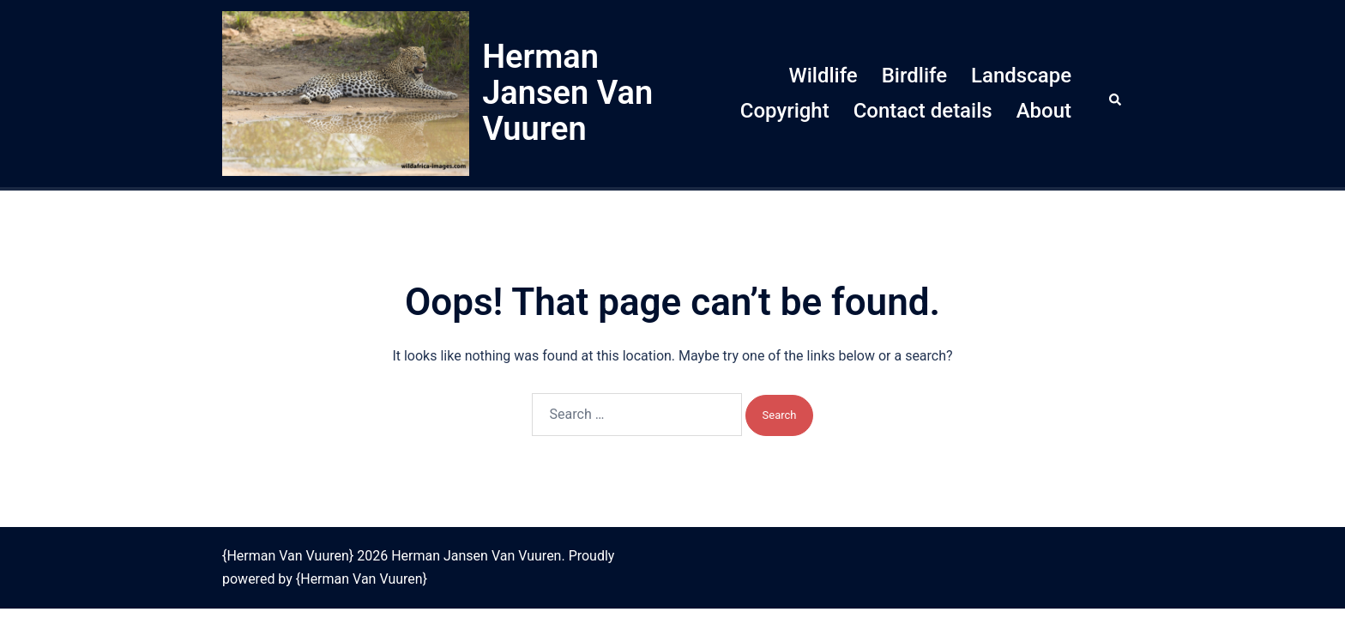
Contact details (922, 111)
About (1043, 111)
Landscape (1021, 76)
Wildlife (823, 76)
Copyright (784, 111)
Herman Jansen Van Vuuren (567, 93)
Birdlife (914, 76)
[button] (1116, 93)
